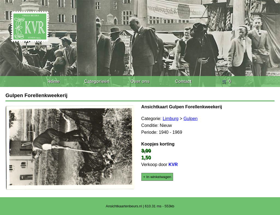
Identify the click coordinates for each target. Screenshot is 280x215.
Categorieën (96, 81)
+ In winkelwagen (157, 177)
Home (54, 81)
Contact (183, 81)
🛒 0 (226, 81)
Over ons (139, 81)
